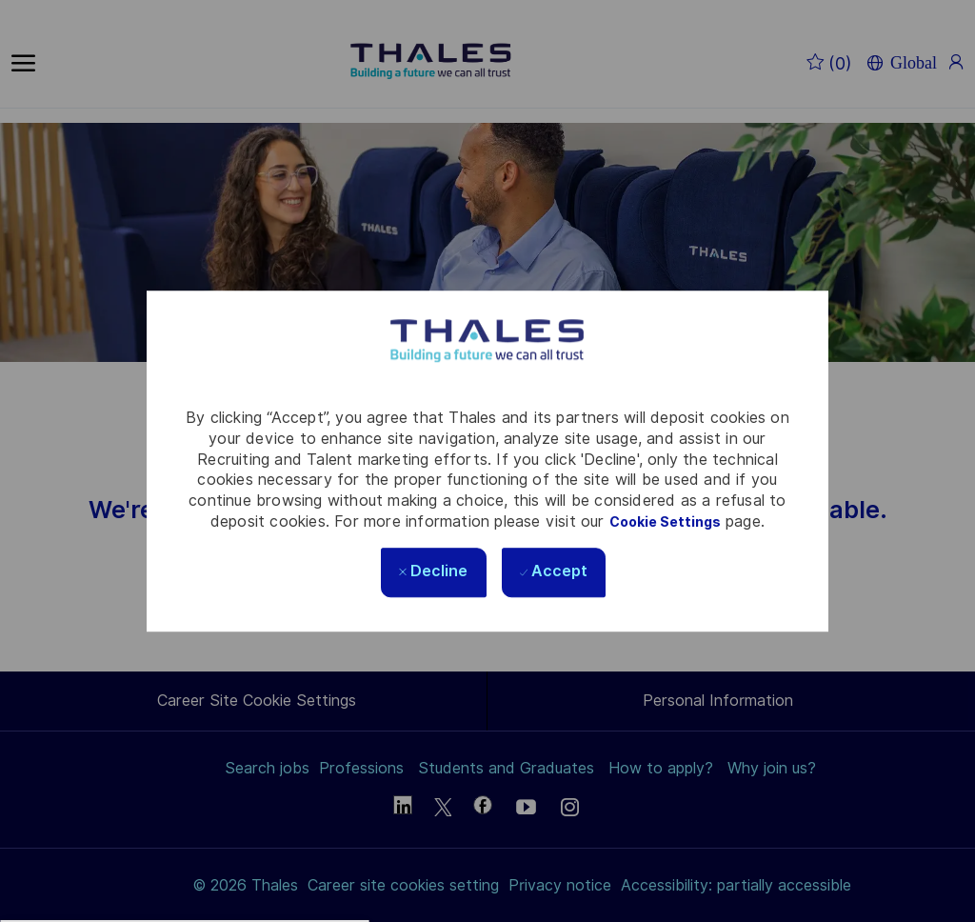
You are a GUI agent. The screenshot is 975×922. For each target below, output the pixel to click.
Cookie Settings (665, 522)
